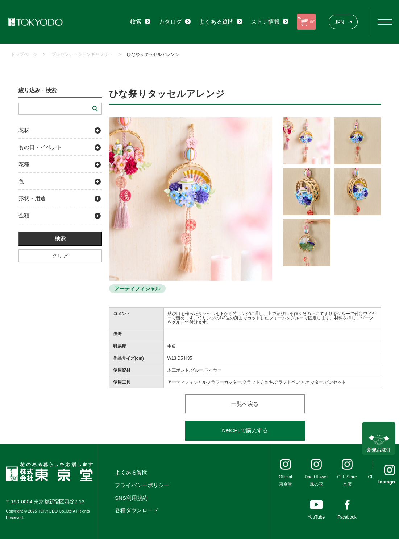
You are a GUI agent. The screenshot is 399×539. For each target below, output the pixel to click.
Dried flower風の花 (316, 480)
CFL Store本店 (347, 480)
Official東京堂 (285, 480)
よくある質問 (131, 472)
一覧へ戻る (244, 404)
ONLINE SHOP (300, 22)
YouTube (316, 517)
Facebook (347, 517)
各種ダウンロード (136, 510)
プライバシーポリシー (142, 485)
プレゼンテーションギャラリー (81, 54)
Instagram (378, 482)
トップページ (24, 54)
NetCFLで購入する (245, 430)
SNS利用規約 (131, 498)
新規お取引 (379, 443)
